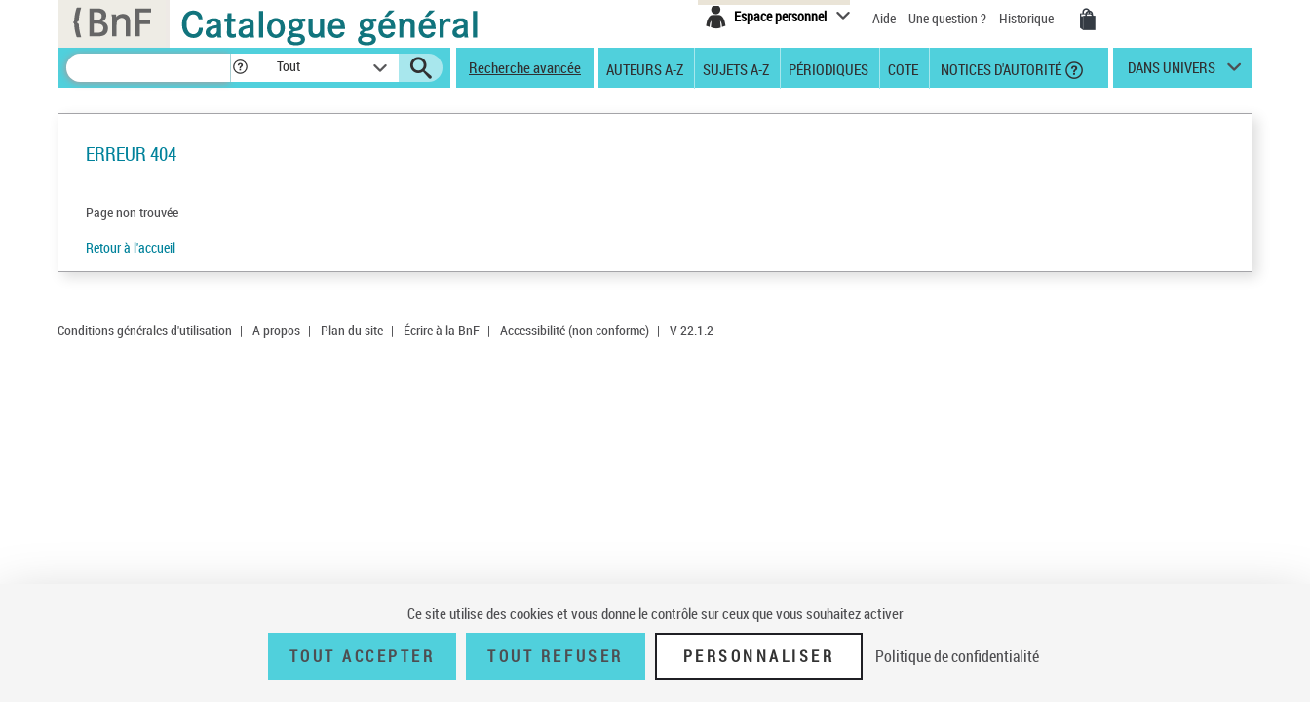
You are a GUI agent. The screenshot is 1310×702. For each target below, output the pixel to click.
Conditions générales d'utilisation (145, 330)
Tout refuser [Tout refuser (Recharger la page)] (555, 656)
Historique (1028, 18)
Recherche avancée (525, 67)
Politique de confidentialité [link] (957, 656)
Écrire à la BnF (442, 330)
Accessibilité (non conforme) (574, 330)
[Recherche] (148, 68)
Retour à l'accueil (130, 247)
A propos (276, 330)
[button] (240, 68)
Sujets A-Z (736, 68)
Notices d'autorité (999, 68)
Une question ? (947, 18)
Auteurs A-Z (644, 68)
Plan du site (352, 330)
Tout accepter (362, 656)
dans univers (1171, 72)
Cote (903, 68)
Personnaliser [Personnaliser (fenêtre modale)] (759, 656)
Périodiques (828, 68)
